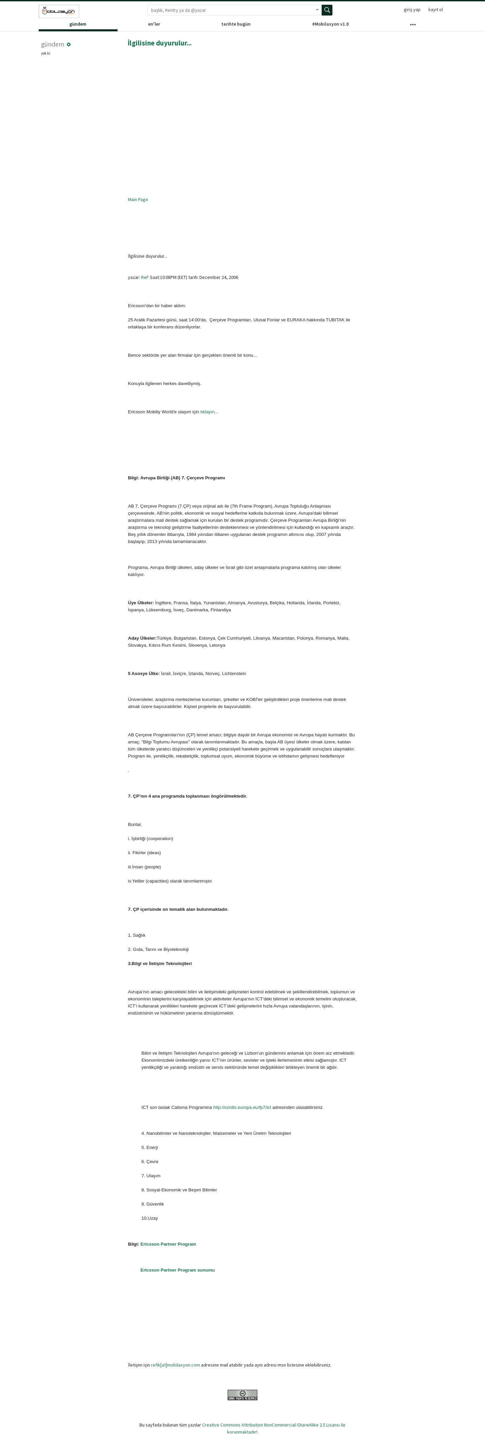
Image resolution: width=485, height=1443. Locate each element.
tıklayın (207, 411)
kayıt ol (435, 9)
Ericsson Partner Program (168, 1244)
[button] (69, 44)
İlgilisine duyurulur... (160, 42)
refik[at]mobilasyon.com (175, 1365)
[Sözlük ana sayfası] (59, 11)
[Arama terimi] (230, 10)
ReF (145, 277)
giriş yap (412, 9)
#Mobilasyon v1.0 (330, 24)
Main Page (138, 199)
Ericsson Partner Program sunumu (177, 1270)
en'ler (154, 24)
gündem (78, 24)
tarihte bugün (236, 24)
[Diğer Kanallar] (412, 26)
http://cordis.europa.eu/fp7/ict (242, 1107)
